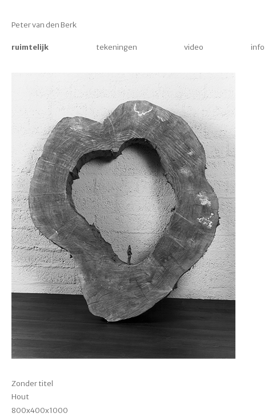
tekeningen (116, 47)
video (193, 47)
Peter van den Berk (44, 25)
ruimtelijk (30, 47)
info (258, 47)
